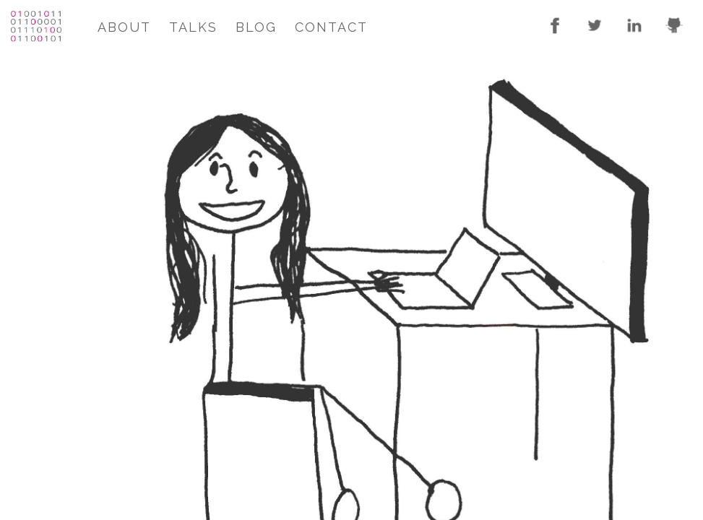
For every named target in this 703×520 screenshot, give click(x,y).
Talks (193, 27)
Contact (331, 27)
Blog (256, 27)
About (124, 27)
